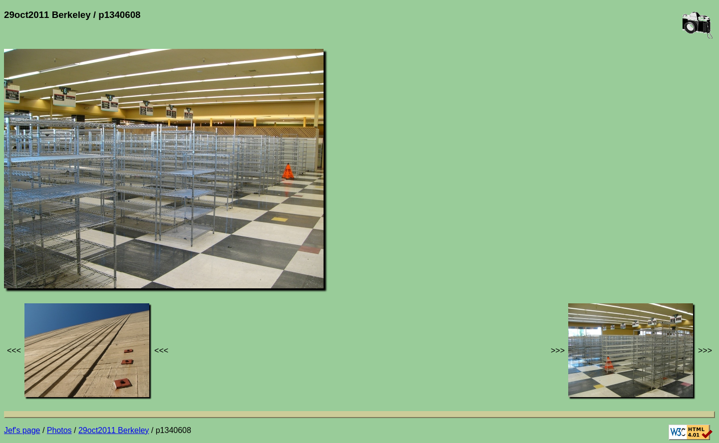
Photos (59, 430)
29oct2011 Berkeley (113, 430)
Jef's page (22, 430)
